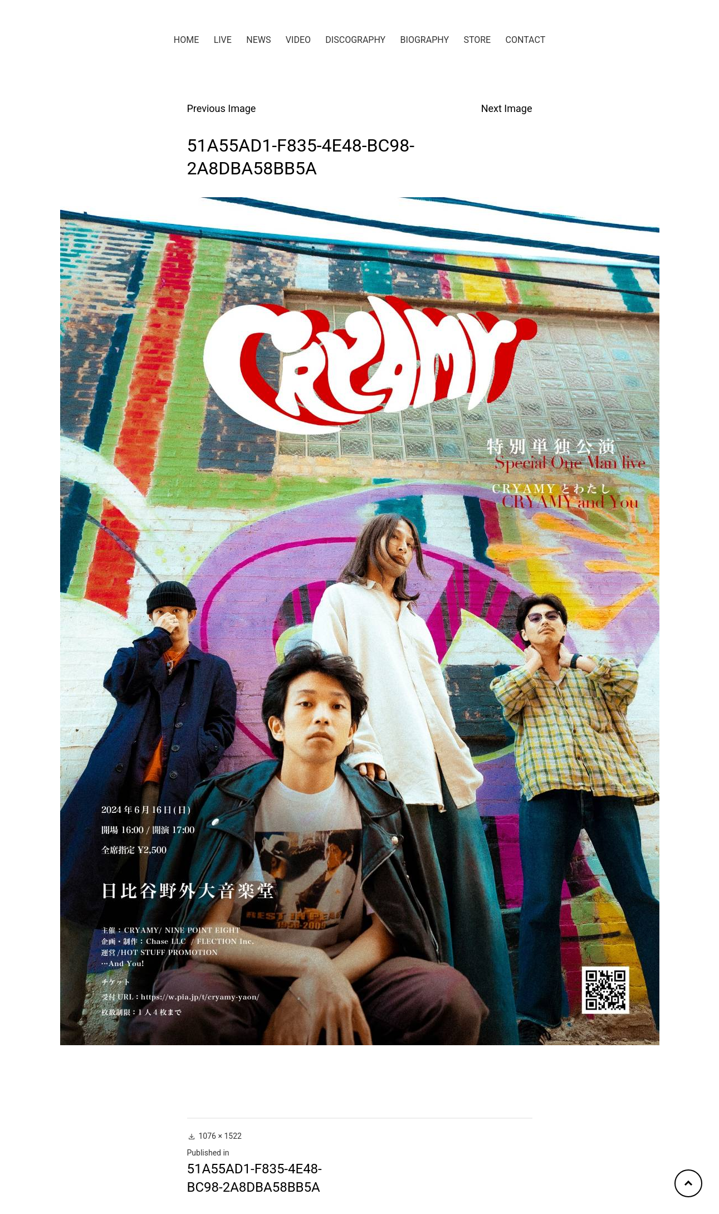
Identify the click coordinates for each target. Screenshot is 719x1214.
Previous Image (221, 108)
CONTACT (526, 40)
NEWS (258, 40)
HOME (186, 40)
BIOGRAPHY (424, 40)
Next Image (506, 108)
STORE (477, 40)
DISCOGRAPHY (355, 40)
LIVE (223, 40)
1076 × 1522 (220, 1136)
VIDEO (298, 40)
